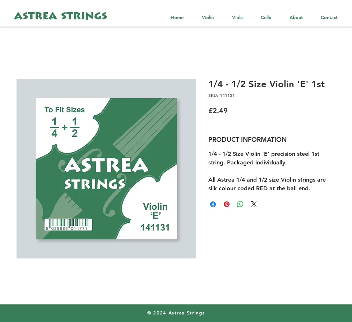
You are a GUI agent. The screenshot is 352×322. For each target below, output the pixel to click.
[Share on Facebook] (213, 204)
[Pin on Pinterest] (226, 204)
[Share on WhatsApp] (240, 204)
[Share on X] (254, 204)
